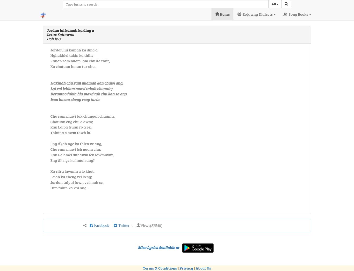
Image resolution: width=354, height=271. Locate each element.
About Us (203, 268)
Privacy (186, 268)
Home (222, 14)
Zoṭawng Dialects (256, 14)
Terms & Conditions (160, 268)
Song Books (297, 14)
